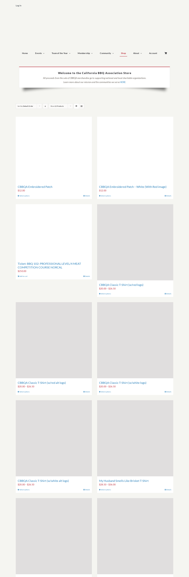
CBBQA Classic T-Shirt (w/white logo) (122, 382)
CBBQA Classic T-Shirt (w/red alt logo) (42, 382)
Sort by (25, 106)
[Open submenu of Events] (44, 53)
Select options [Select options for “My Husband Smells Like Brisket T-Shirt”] (106, 490)
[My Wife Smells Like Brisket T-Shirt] (54, 536)
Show (57, 106)
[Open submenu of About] (141, 53)
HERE (122, 82)
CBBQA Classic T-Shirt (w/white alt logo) (43, 480)
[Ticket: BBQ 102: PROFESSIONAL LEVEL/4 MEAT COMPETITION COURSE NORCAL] (54, 231)
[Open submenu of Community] (113, 53)
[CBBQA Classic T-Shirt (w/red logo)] (135, 242)
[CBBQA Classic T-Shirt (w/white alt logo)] (54, 438)
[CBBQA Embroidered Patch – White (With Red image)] (135, 149)
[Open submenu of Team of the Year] (70, 53)
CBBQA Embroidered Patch (35, 186)
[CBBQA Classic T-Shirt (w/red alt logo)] (54, 340)
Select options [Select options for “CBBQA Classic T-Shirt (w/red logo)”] (106, 294)
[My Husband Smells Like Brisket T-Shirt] (135, 438)
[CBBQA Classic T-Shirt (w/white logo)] (135, 340)
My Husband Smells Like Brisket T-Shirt (124, 480)
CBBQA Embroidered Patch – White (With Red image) (133, 186)
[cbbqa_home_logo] (94, 15)
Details (87, 196)
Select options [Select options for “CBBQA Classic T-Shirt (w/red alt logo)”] (25, 392)
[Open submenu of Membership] (92, 53)
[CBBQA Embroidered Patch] (54, 149)
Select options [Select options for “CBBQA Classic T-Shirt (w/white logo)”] (106, 392)
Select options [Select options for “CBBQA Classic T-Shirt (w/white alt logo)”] (25, 490)
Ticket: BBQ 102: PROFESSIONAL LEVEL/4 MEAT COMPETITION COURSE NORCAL (49, 265)
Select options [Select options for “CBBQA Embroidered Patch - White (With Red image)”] (106, 196)
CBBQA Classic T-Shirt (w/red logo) (121, 285)
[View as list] (81, 106)
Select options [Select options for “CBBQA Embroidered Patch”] (25, 196)
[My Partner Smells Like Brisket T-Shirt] (135, 536)
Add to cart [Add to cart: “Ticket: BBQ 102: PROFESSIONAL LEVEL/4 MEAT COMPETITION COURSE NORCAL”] (23, 276)
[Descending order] (45, 106)
